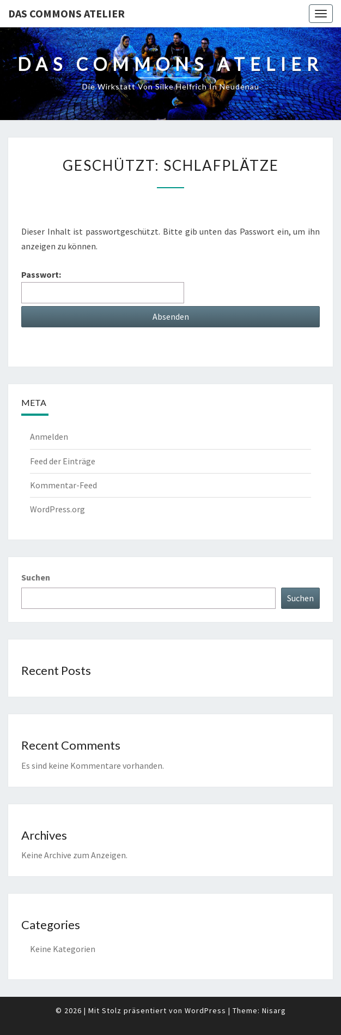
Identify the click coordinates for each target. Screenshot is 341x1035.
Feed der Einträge (62, 461)
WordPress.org (57, 509)
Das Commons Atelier (66, 13)
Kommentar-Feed (63, 485)
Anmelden (49, 436)
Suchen (35, 577)
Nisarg (274, 1010)
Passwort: (102, 286)
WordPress (205, 1010)
